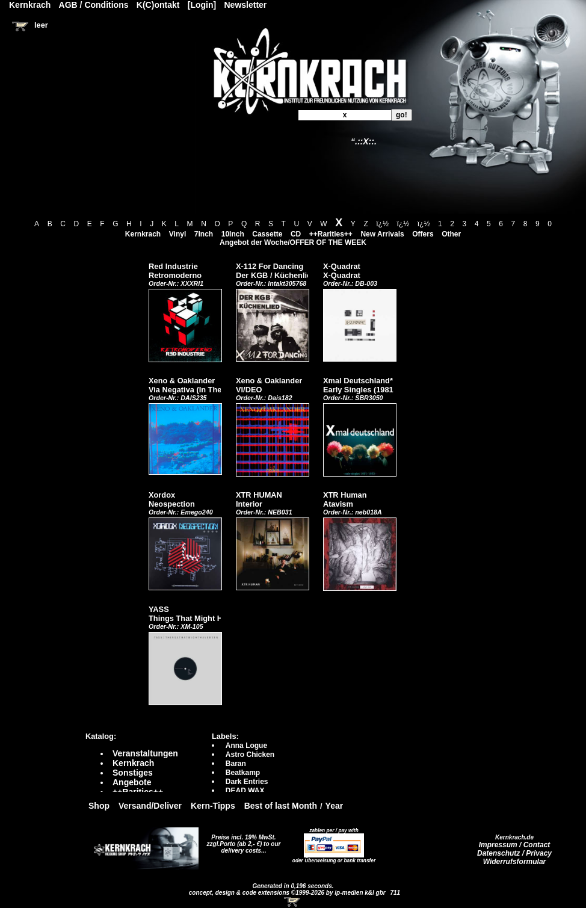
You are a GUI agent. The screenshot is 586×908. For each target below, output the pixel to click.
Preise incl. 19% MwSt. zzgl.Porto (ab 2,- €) (241, 840)
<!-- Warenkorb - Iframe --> (293, 902)
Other (451, 234)
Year (334, 806)
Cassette (267, 234)
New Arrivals (382, 234)
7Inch (203, 234)
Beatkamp (243, 772)
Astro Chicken (250, 754)
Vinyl (177, 234)
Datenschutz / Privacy (514, 853)
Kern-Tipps (213, 806)
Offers (422, 234)
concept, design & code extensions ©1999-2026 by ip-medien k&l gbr (288, 892)
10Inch (232, 234)
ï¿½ (382, 224)
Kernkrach (143, 234)
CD (296, 234)
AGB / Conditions (94, 5)
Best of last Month (280, 806)
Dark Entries (247, 781)
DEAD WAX (245, 790)
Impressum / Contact (515, 845)
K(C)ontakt (158, 5)
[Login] (202, 5)
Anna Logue (246, 745)
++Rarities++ (331, 234)
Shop (98, 806)
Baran (236, 763)
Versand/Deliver (150, 806)
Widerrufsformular (514, 861)
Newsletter (245, 5)
